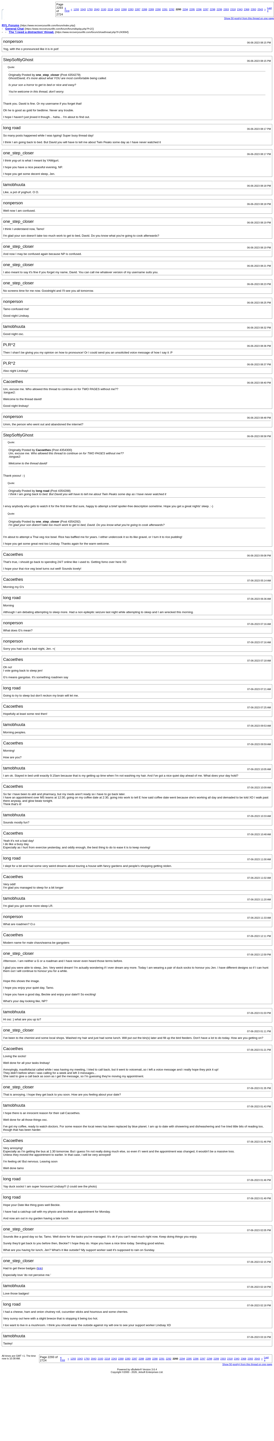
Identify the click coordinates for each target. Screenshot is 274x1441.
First (67, 9)
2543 (260, 9)
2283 (130, 9)
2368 (246, 9)
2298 (212, 9)
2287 (137, 9)
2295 (192, 9)
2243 (117, 9)
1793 (90, 9)
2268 (123, 9)
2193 (103, 9)
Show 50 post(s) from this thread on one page (249, 18)
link (39, 1268)
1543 (83, 9)
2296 (199, 9)
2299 (219, 9)
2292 (171, 9)
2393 (253, 9)
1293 (76, 9)
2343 (239, 9)
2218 (110, 9)
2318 (233, 9)
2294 (185, 9)
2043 (96, 9)
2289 (151, 9)
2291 (164, 9)
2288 (144, 9)
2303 (226, 9)
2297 (205, 9)
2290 (158, 9)
